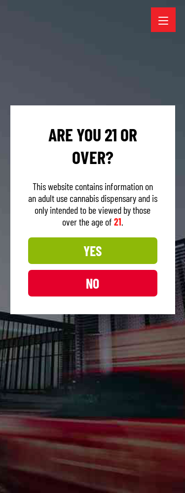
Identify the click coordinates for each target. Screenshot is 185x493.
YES (91, 262)
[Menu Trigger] (163, 19)
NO (91, 294)
